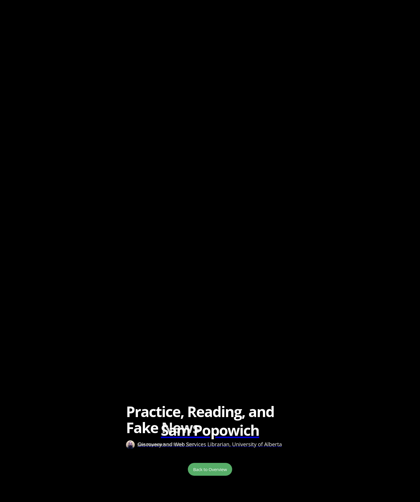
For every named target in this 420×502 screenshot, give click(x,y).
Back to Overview (210, 469)
